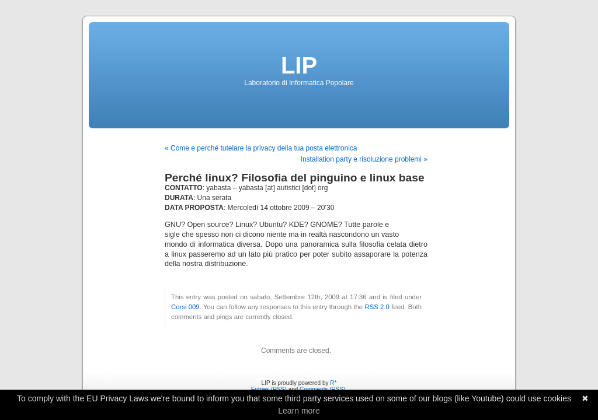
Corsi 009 (185, 306)
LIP (299, 65)
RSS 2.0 (376, 306)
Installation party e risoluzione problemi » (364, 159)
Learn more (299, 410)
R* (333, 383)
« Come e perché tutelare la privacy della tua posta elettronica (261, 148)
